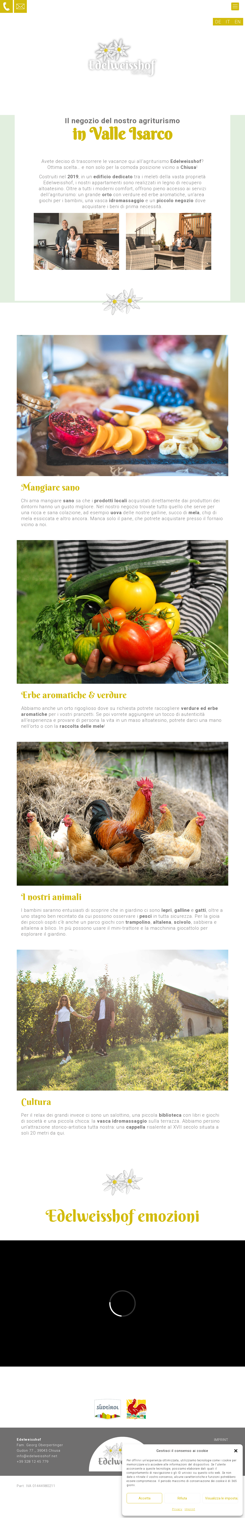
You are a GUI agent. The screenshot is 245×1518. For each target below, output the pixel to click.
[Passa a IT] (227, 21)
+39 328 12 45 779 (32, 1461)
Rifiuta (182, 1498)
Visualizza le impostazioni (221, 1498)
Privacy (177, 1509)
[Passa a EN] (237, 21)
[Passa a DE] (218, 21)
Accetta (144, 1498)
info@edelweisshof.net (37, 1456)
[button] (236, 1450)
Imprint (190, 1509)
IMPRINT (221, 1440)
